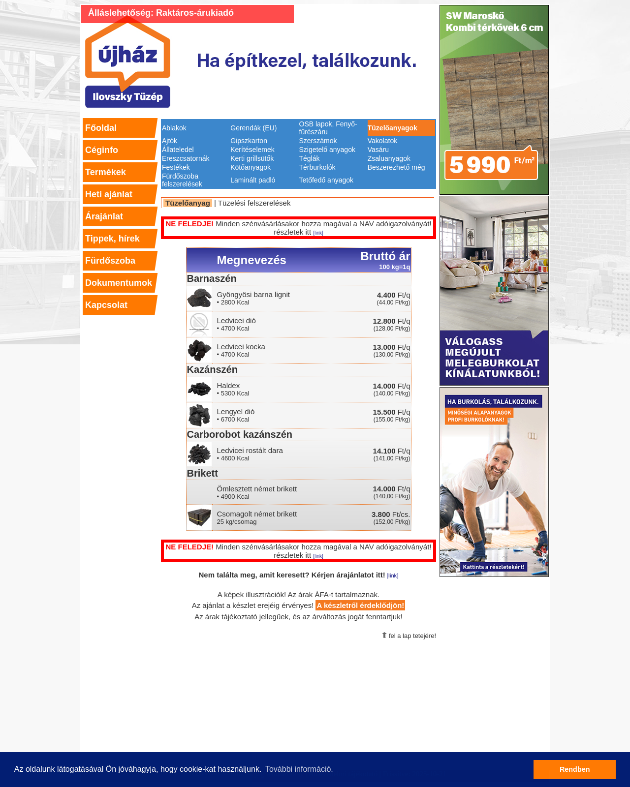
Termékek (105, 172)
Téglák (309, 158)
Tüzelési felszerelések (254, 203)
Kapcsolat (106, 305)
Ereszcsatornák (185, 158)
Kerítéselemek (252, 149)
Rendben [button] (575, 769)
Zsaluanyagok (389, 158)
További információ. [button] (299, 769)
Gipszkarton (248, 141)
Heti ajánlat (108, 194)
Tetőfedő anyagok (326, 180)
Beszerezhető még (396, 167)
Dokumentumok (118, 283)
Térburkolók (317, 167)
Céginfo (101, 150)
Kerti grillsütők (252, 158)
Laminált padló (252, 180)
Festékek (176, 167)
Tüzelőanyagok (392, 128)
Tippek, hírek (112, 238)
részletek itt (298, 232)
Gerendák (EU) (253, 128)
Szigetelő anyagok (327, 149)
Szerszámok (318, 141)
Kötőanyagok (250, 167)
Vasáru (378, 149)
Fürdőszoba (110, 261)
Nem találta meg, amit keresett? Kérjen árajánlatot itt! (299, 575)
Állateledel (178, 149)
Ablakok (174, 128)
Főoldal (101, 128)
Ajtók (169, 141)
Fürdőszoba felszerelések (182, 180)
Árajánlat (104, 216)
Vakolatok (382, 141)
